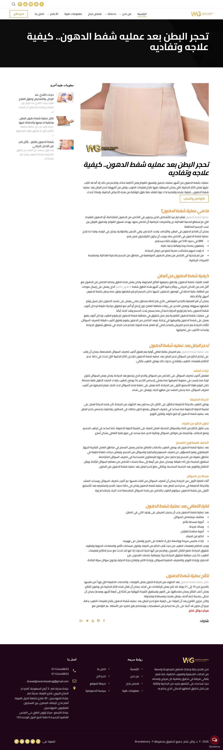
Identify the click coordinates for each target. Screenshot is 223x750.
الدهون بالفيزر (124, 286)
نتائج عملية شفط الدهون (194, 582)
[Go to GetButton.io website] (214, 746)
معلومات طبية (73, 13)
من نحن (127, 13)
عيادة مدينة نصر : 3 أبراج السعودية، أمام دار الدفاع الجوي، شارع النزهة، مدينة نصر (45, 691)
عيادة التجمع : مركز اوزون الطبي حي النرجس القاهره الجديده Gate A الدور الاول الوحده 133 (42, 715)
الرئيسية (142, 13)
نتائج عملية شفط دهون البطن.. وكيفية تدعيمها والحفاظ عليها (36, 120)
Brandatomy (142, 741)
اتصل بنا (39, 13)
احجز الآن (18, 13)
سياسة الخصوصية (96, 690)
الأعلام (54, 13)
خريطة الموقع (98, 683)
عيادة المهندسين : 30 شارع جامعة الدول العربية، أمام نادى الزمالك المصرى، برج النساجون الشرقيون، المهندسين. (41, 703)
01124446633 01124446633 (60, 671)
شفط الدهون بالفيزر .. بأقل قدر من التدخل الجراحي (36, 144)
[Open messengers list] (214, 740)
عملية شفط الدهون (197, 217)
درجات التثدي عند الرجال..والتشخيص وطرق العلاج (36, 97)
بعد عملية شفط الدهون (195, 351)
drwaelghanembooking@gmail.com (48, 681)
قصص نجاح (95, 13)
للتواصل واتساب (194, 198)
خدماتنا (112, 13)
